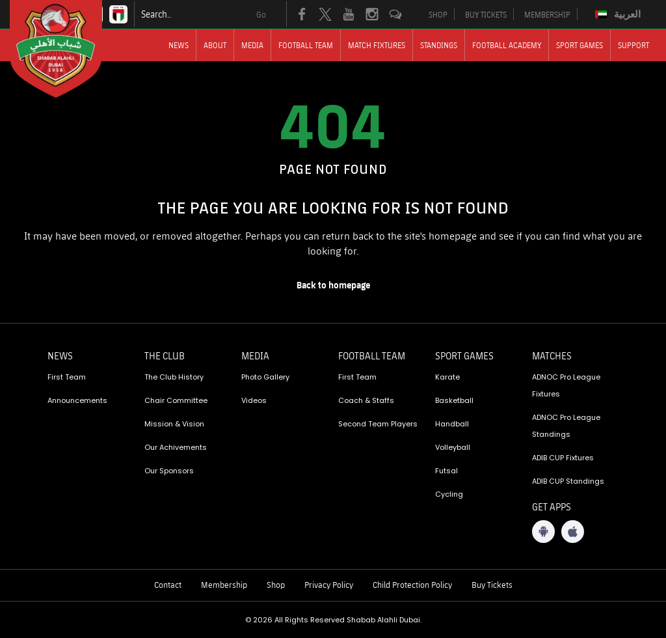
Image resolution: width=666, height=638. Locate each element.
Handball (452, 424)
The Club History (174, 377)
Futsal (446, 470)
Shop (276, 584)
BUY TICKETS (486, 14)
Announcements (77, 400)
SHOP (438, 14)
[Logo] (68, 49)
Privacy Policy (328, 584)
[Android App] (543, 531)
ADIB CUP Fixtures (563, 457)
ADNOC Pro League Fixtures (566, 385)
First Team (66, 377)
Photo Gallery (265, 377)
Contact (167, 584)
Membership (224, 584)
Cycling (449, 494)
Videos (254, 400)
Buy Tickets (492, 584)
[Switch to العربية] (619, 14)
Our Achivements (175, 447)
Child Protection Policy (412, 584)
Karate (447, 377)
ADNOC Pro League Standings (566, 425)
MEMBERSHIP (547, 14)
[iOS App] (572, 531)
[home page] (333, 285)
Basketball (454, 400)
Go (261, 14)
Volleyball (452, 447)
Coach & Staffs (366, 400)
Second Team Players (378, 424)
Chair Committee (175, 400)
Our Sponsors (169, 470)
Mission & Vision (174, 424)
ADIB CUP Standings (568, 481)
